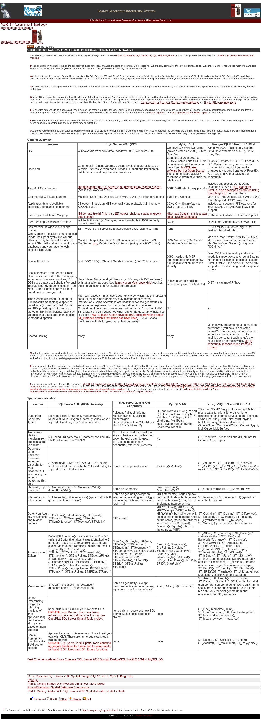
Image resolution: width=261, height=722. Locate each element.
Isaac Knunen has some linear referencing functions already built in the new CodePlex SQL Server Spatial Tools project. (76, 615)
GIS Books (94, 20)
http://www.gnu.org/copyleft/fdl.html (100, 710)
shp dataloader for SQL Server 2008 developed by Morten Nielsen (119, 186)
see (95, 243)
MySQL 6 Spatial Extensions (129, 384)
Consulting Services (113, 20)
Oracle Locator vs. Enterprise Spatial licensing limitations (170, 102)
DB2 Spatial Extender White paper (189, 112)
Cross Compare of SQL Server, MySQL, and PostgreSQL (145, 55)
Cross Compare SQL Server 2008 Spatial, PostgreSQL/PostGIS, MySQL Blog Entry (80, 676)
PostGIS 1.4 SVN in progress (176, 384)
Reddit (51, 699)
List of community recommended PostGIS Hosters (229, 344)
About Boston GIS (129, 20)
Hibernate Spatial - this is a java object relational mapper (187, 215)
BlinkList (75, 699)
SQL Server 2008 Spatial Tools (80, 643)
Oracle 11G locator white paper (220, 102)
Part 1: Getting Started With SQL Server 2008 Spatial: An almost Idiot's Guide (76, 691)
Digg (63, 699)
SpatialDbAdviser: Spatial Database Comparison (58, 687)
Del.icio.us (37, 699)
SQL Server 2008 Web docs (207, 384)
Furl (87, 699)
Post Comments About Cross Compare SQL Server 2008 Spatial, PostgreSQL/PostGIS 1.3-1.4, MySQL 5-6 (95, 659)
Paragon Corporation (144, 715)
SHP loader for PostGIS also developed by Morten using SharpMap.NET (233, 190)
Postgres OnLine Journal (161, 20)
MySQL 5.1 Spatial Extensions (98, 384)
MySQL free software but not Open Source (186, 169)
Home (101, 20)
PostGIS (33, 679)
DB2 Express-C (158, 112)
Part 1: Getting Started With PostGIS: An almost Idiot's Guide (66, 683)
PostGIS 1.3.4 (153, 384)
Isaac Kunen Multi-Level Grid (133, 282)
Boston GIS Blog (144, 20)
